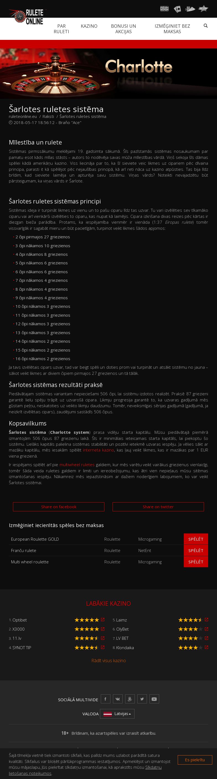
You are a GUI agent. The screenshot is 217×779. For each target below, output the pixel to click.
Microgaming (150, 539)
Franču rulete (23, 550)
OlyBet (122, 629)
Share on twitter (158, 506)
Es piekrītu (195, 759)
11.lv (16, 638)
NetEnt (144, 550)
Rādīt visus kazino (108, 660)
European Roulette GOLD (35, 539)
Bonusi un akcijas (123, 29)
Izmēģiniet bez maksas (172, 29)
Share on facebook (58, 506)
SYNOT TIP (21, 647)
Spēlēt (195, 539)
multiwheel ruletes (77, 464)
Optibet (19, 620)
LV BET (122, 638)
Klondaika (125, 647)
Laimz (121, 620)
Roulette (112, 539)
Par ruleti (61, 29)
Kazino (89, 26)
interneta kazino (98, 450)
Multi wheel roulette (30, 561)
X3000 (18, 629)
